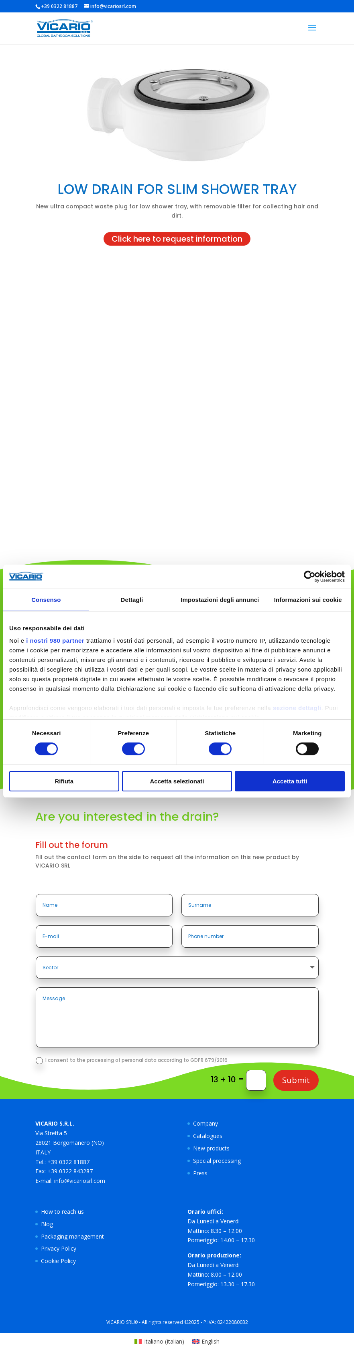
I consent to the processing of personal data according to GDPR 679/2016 (132, 1060)
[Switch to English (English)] (206, 1341)
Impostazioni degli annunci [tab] (220, 599)
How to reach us (62, 1211)
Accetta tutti (290, 781)
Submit (296, 1080)
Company (205, 1123)
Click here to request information (177, 238)
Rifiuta (64, 781)
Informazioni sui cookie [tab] (308, 599)
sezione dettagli (297, 707)
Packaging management (72, 1236)
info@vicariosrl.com (79, 1180)
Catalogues (207, 1136)
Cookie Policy (58, 1261)
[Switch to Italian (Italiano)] (159, 1341)
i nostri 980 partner (55, 640)
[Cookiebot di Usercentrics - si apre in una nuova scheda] (310, 576)
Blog (47, 1224)
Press (200, 1173)
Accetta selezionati (177, 781)
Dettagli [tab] (132, 599)
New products (211, 1148)
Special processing (217, 1160)
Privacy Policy (58, 1248)
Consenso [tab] (46, 599)
